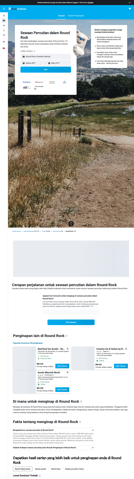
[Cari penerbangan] (4, 15)
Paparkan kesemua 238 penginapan (28, 343)
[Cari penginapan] (4, 20)
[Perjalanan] (4, 41)
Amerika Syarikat (28, 231)
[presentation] (66, 336)
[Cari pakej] (4, 30)
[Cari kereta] (4, 25)
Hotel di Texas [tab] (55, 469)
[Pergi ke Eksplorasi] (4, 35)
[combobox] (28, 51)
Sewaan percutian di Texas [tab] (74, 469)
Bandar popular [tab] (40, 469)
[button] (129, 2)
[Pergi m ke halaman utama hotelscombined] (17, 9)
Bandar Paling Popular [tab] (22, 469)
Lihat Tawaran (62, 366)
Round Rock (56, 231)
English (90, 2)
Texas (44, 231)
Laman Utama (16, 231)
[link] (71, 322)
